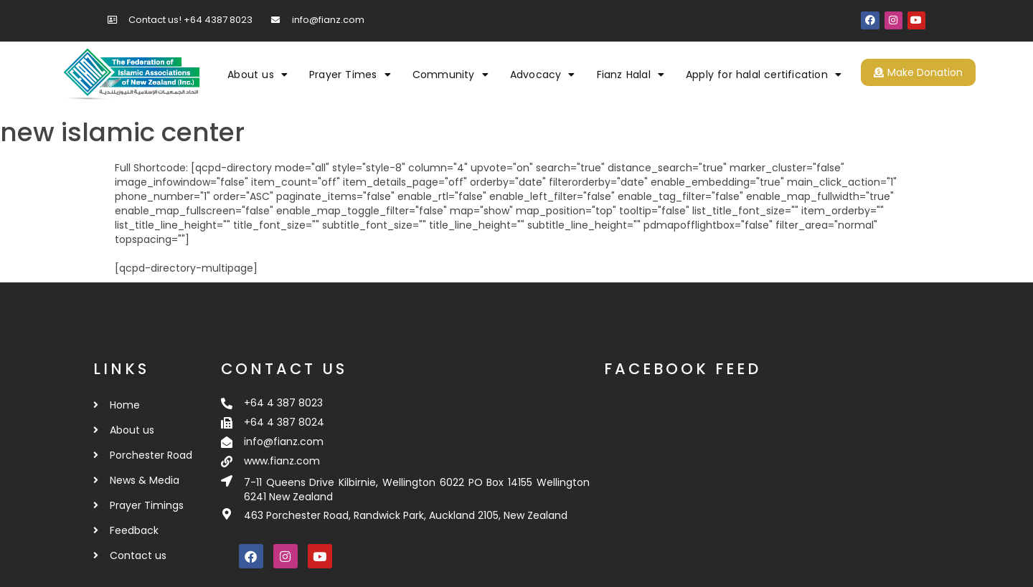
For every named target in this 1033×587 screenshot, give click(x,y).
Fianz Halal (630, 74)
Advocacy (542, 74)
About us (257, 74)
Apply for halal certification (763, 74)
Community (450, 74)
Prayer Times (350, 74)
